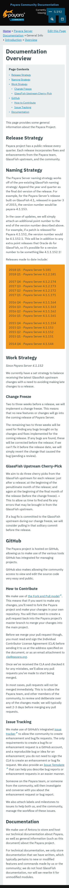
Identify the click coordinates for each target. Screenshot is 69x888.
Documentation (20, 112)
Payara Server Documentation (18, 33)
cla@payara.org (16, 657)
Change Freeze (23, 88)
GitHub (15, 98)
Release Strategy (21, 75)
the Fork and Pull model (43, 596)
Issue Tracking (22, 107)
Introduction (13, 40)
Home (7, 31)
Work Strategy (19, 84)
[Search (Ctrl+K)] (52, 19)
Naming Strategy (20, 79)
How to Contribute (25, 102)
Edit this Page (57, 31)
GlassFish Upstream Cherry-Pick (33, 93)
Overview (31, 40)
